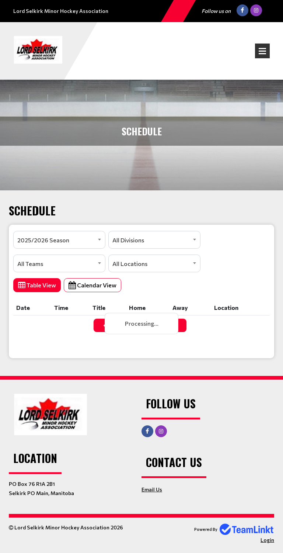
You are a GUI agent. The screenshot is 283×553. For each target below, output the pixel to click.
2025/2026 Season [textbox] (43, 239)
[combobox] (59, 240)
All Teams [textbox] (30, 263)
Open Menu (262, 51)
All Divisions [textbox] (128, 239)
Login (267, 540)
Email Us (152, 489)
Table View (37, 284)
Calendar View (92, 284)
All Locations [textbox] (129, 263)
